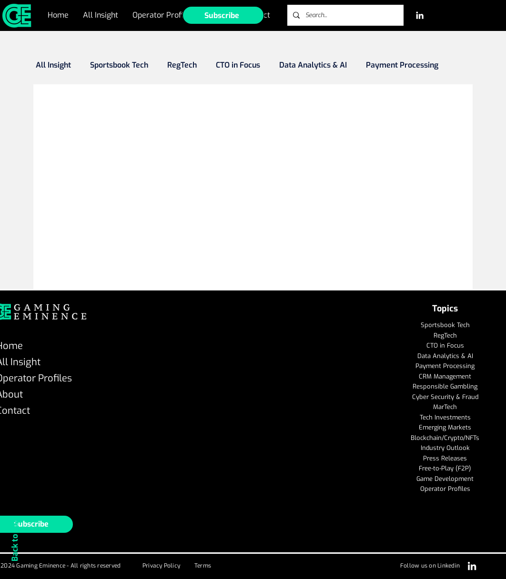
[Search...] (344, 15)
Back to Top (15, 539)
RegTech (182, 65)
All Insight (53, 65)
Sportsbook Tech (119, 65)
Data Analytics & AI (313, 65)
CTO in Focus (238, 65)
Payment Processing (402, 65)
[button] (223, 15)
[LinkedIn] (420, 15)
